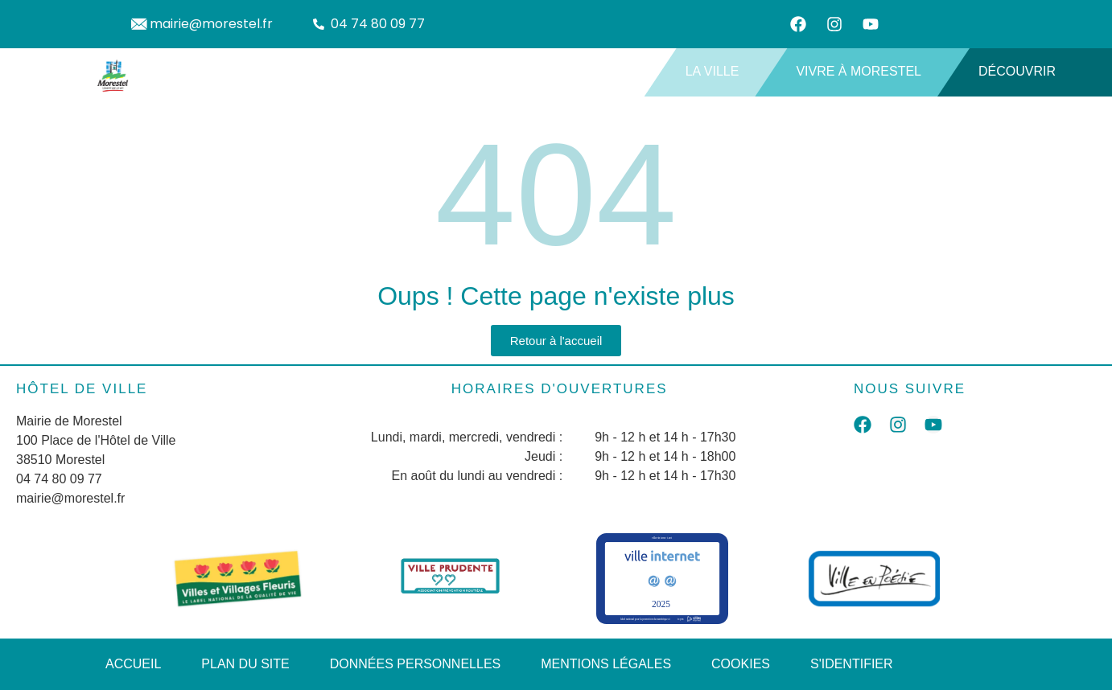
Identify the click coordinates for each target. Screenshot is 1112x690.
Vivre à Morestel (864, 71)
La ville (719, 71)
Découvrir (1023, 71)
